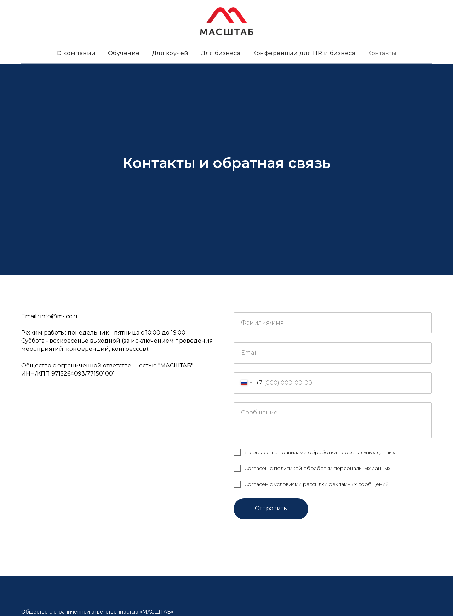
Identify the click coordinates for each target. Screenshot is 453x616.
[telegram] (27, 456)
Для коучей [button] (170, 53)
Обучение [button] (124, 53)
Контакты (381, 53)
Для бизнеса (221, 53)
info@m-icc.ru (60, 316)
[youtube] (52, 456)
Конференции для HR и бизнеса (303, 53)
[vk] (39, 456)
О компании (76, 53)
